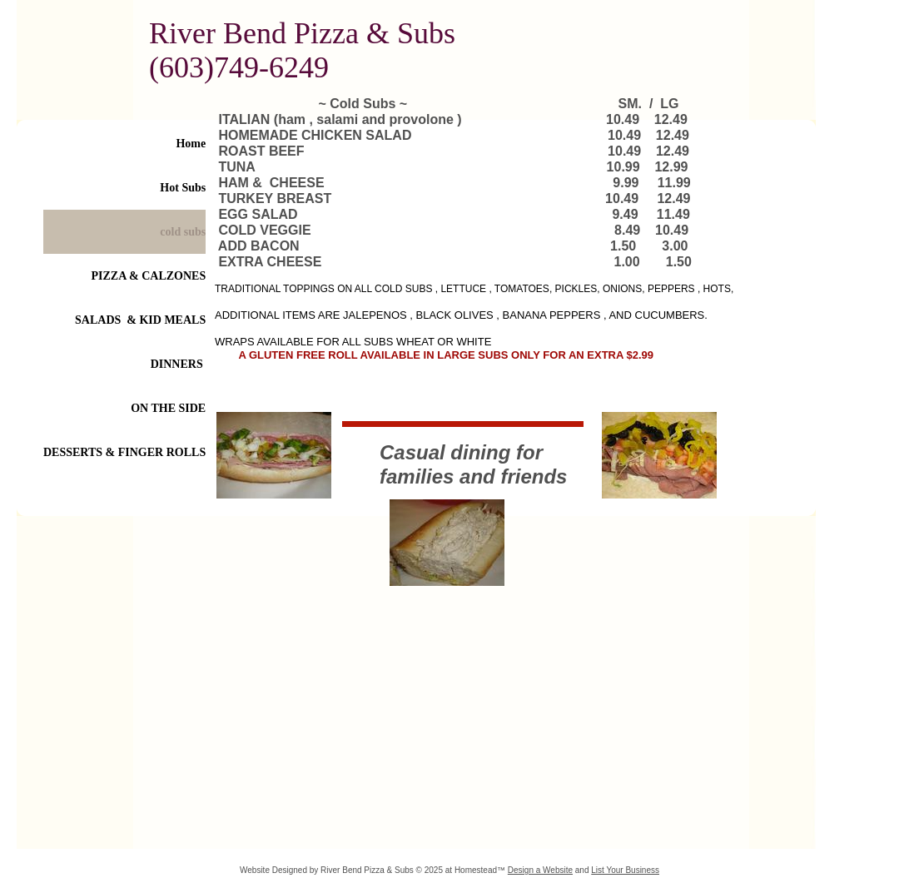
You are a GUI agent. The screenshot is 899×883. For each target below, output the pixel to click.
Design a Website (540, 870)
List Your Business (625, 870)
